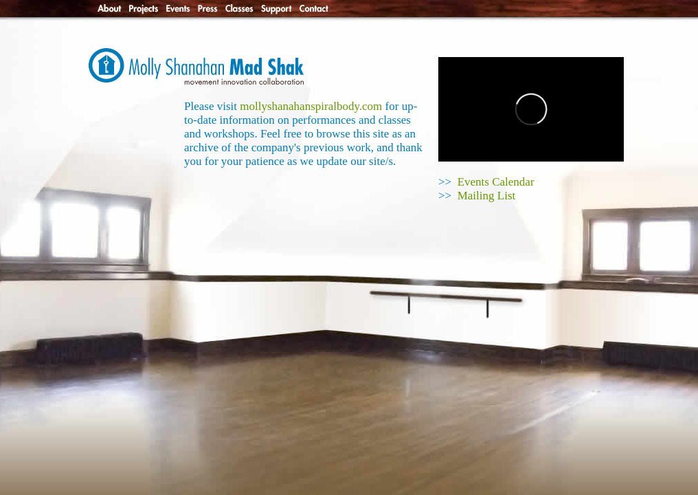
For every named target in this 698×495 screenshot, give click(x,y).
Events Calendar (496, 181)
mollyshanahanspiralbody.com (311, 106)
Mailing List (487, 195)
